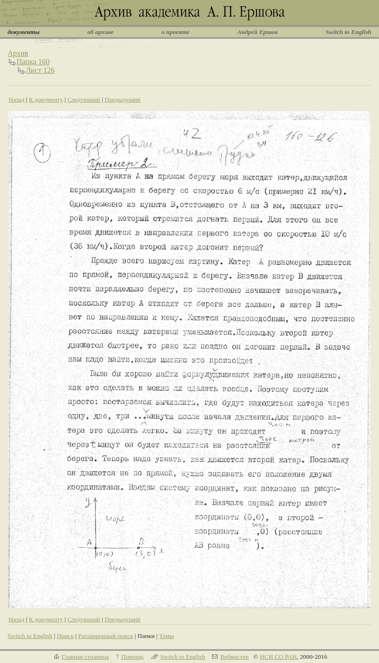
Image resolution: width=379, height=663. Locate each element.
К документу (46, 99)
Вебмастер (234, 656)
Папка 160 (33, 62)
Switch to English (348, 31)
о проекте (175, 31)
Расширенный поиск (105, 635)
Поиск (65, 635)
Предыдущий (123, 99)
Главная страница (85, 656)
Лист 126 (40, 70)
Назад (17, 99)
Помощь (132, 656)
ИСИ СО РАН (278, 656)
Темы (166, 635)
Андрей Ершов (257, 31)
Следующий (83, 99)
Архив (18, 53)
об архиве (101, 31)
